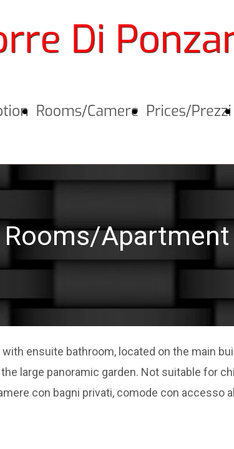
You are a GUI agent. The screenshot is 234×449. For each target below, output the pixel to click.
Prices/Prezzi (189, 111)
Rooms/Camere (87, 111)
